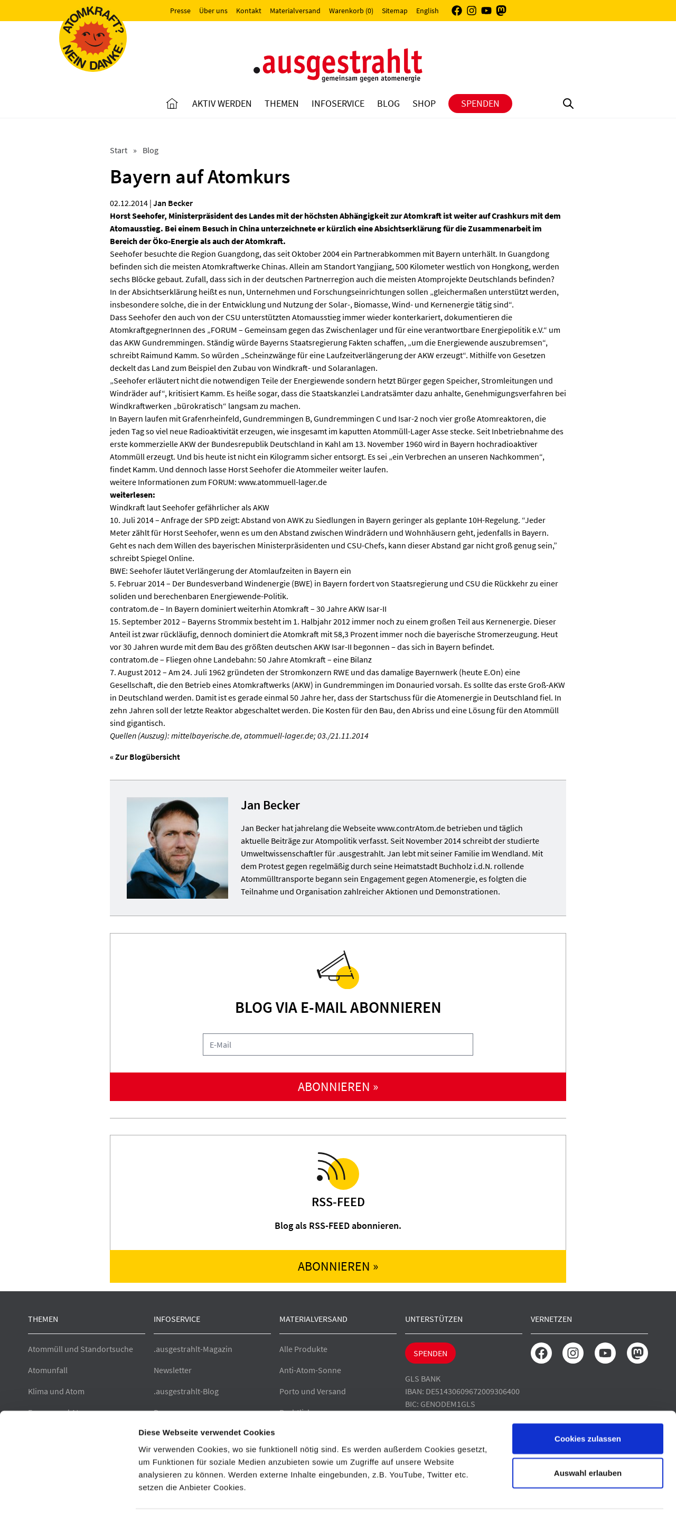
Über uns (213, 10)
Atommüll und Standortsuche (80, 1349)
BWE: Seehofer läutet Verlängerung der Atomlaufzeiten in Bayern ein (230, 570)
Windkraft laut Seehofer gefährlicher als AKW (189, 507)
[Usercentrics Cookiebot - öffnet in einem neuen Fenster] (68, 1499)
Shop (424, 103)
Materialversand (295, 10)
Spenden (480, 103)
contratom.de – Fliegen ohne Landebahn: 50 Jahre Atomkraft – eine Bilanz (241, 659)
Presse (180, 10)
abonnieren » (338, 1086)
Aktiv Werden (222, 103)
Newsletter (173, 1370)
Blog (388, 103)
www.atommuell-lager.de (282, 482)
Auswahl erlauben (588, 1442)
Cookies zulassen (588, 1407)
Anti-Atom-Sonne (310, 1370)
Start (119, 150)
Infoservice (338, 103)
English (427, 10)
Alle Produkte (303, 1349)
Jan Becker (173, 203)
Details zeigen (561, 1499)
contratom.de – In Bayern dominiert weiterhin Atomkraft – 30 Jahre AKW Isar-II (248, 608)
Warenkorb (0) (351, 10)
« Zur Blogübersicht (145, 756)
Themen (282, 103)
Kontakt (248, 10)
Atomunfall (48, 1370)
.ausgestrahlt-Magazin (193, 1349)
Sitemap (395, 10)
